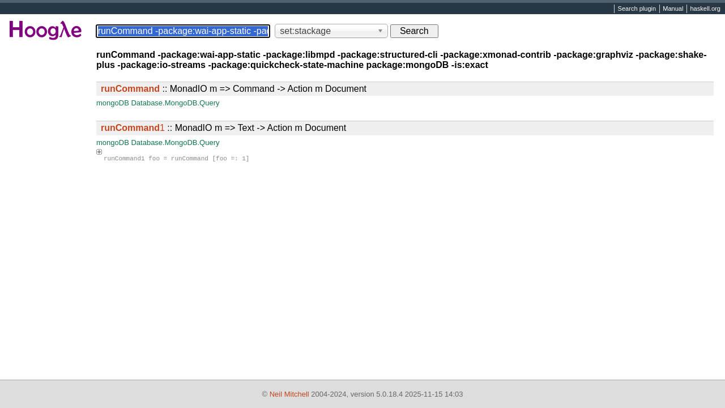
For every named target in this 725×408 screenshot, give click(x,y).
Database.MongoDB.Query (175, 103)
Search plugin (637, 9)
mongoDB (112, 103)
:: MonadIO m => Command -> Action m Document (233, 89)
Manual (673, 9)
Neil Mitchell (289, 394)
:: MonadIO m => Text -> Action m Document (223, 128)
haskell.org (705, 9)
